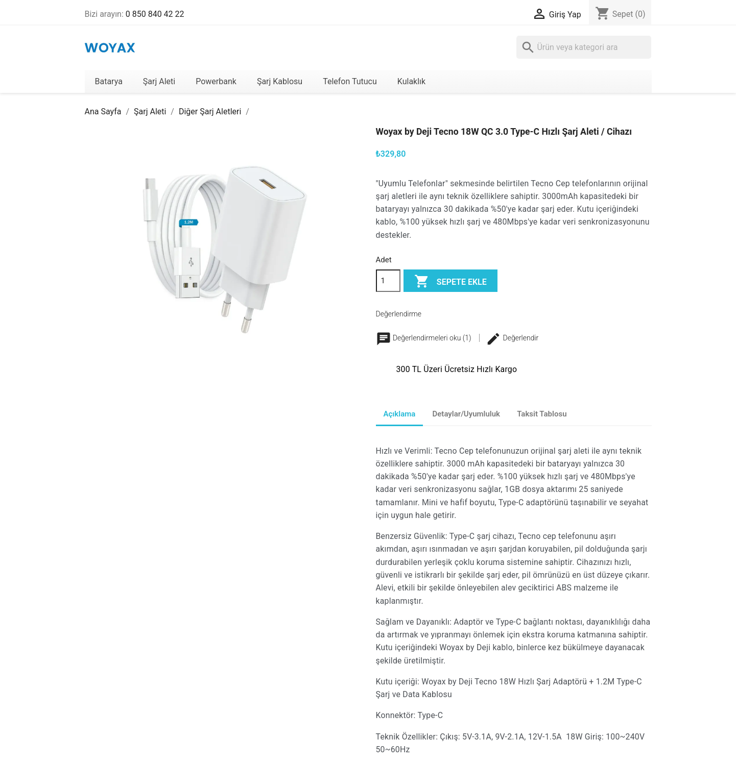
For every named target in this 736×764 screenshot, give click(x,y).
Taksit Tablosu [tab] (541, 413)
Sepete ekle (450, 282)
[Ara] (583, 47)
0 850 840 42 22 (155, 14)
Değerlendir (512, 338)
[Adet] (388, 280)
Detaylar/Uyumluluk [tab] (467, 413)
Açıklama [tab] (400, 413)
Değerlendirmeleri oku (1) (424, 338)
